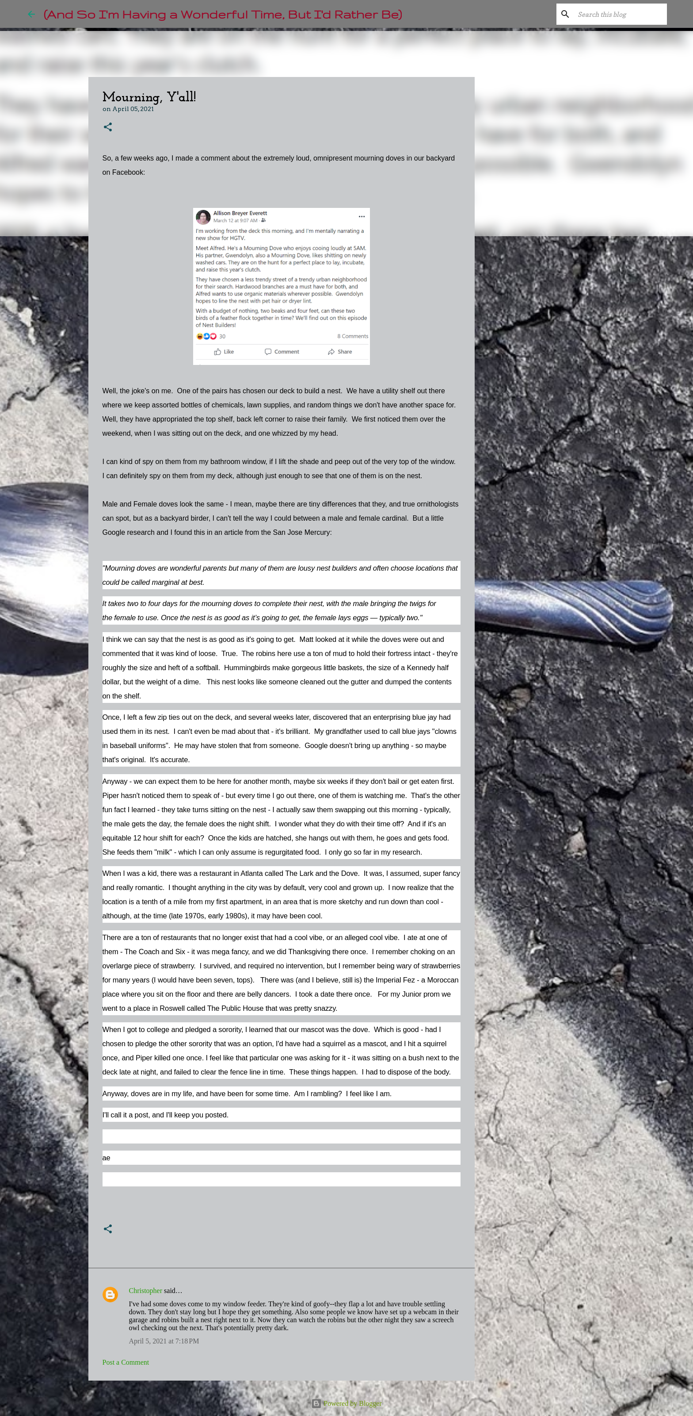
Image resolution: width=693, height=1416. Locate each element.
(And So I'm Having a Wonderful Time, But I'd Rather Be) (223, 14)
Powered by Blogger (346, 1403)
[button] (108, 128)
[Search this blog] (620, 14)
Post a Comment (126, 1362)
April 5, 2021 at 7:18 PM (164, 1341)
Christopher (146, 1290)
